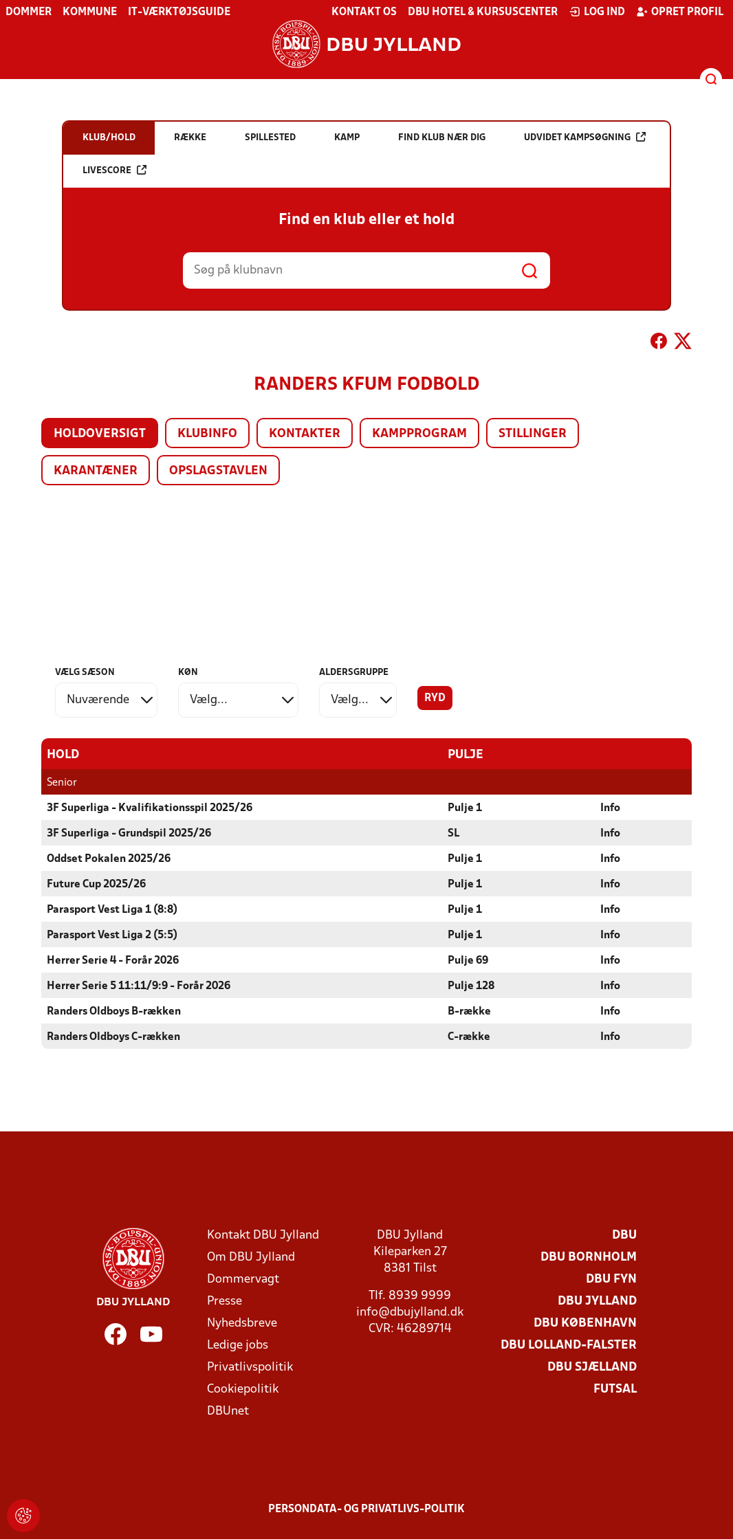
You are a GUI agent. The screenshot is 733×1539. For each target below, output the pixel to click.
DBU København (585, 1323)
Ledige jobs (237, 1345)
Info (610, 808)
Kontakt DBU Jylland (263, 1235)
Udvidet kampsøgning (585, 137)
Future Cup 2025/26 (96, 884)
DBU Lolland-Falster (569, 1345)
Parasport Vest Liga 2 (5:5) (112, 935)
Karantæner (96, 471)
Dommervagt (243, 1279)
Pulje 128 (471, 986)
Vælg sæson (85, 672)
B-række (469, 1012)
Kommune (90, 12)
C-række (469, 1037)
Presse (224, 1301)
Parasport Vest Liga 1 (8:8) (112, 910)
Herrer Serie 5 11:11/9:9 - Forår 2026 (138, 986)
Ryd (435, 698)
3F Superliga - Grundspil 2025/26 (129, 834)
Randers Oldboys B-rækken (114, 1012)
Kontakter (304, 434)
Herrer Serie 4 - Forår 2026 (113, 961)
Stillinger (533, 434)
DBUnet (228, 1411)
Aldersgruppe (354, 672)
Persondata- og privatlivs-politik (366, 1509)
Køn (188, 672)
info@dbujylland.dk (409, 1312)
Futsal (615, 1389)
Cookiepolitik (242, 1389)
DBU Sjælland (592, 1367)
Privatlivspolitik (250, 1367)
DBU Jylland (597, 1301)
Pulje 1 (465, 808)
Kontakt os (364, 12)
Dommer (29, 12)
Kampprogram (419, 434)
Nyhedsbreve (242, 1323)
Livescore (114, 170)
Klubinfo (207, 434)
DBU (624, 1235)
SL (453, 834)
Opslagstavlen (218, 471)
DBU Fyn (611, 1279)
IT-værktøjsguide (179, 12)
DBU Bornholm (588, 1257)
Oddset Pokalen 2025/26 (109, 859)
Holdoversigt (100, 434)
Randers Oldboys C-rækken (113, 1037)
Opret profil (679, 11)
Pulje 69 (468, 961)
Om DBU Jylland (251, 1257)
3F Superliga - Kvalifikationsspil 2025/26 (149, 808)
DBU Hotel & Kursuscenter (483, 12)
